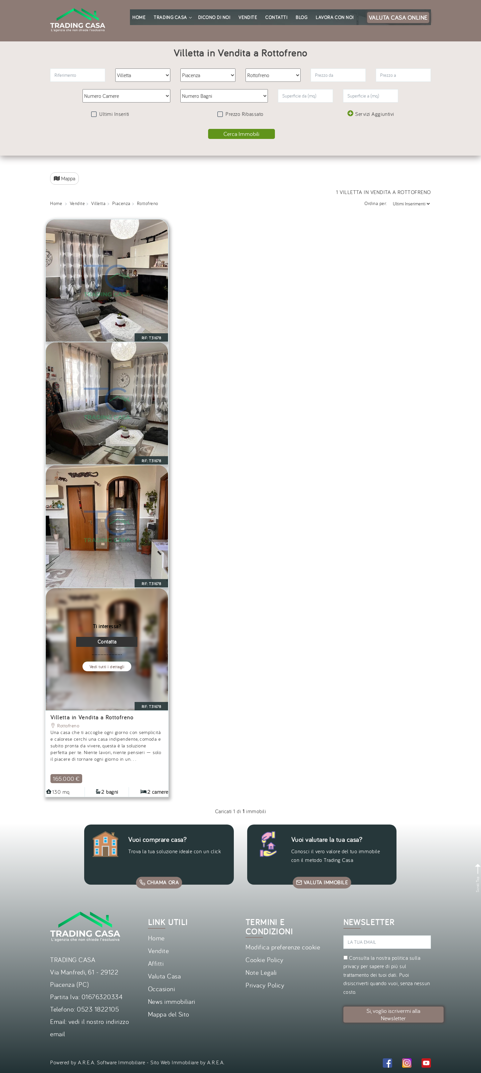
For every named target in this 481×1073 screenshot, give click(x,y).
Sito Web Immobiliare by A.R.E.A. (187, 1062)
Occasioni (161, 989)
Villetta (98, 203)
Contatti (276, 17)
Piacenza (121, 203)
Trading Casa (172, 17)
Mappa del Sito (168, 1014)
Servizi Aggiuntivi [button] (370, 113)
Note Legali (261, 972)
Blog (301, 17)
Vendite (247, 17)
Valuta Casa (164, 976)
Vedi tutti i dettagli (107, 667)
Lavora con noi (334, 17)
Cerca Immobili (241, 134)
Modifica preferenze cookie (283, 947)
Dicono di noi (214, 17)
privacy (351, 966)
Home (138, 17)
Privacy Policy (265, 985)
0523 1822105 (98, 1009)
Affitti (156, 963)
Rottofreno (64, 725)
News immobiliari (171, 1001)
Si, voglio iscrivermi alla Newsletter (393, 1014)
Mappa (64, 178)
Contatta (107, 641)
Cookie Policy (265, 959)
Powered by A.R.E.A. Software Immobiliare (97, 1062)
